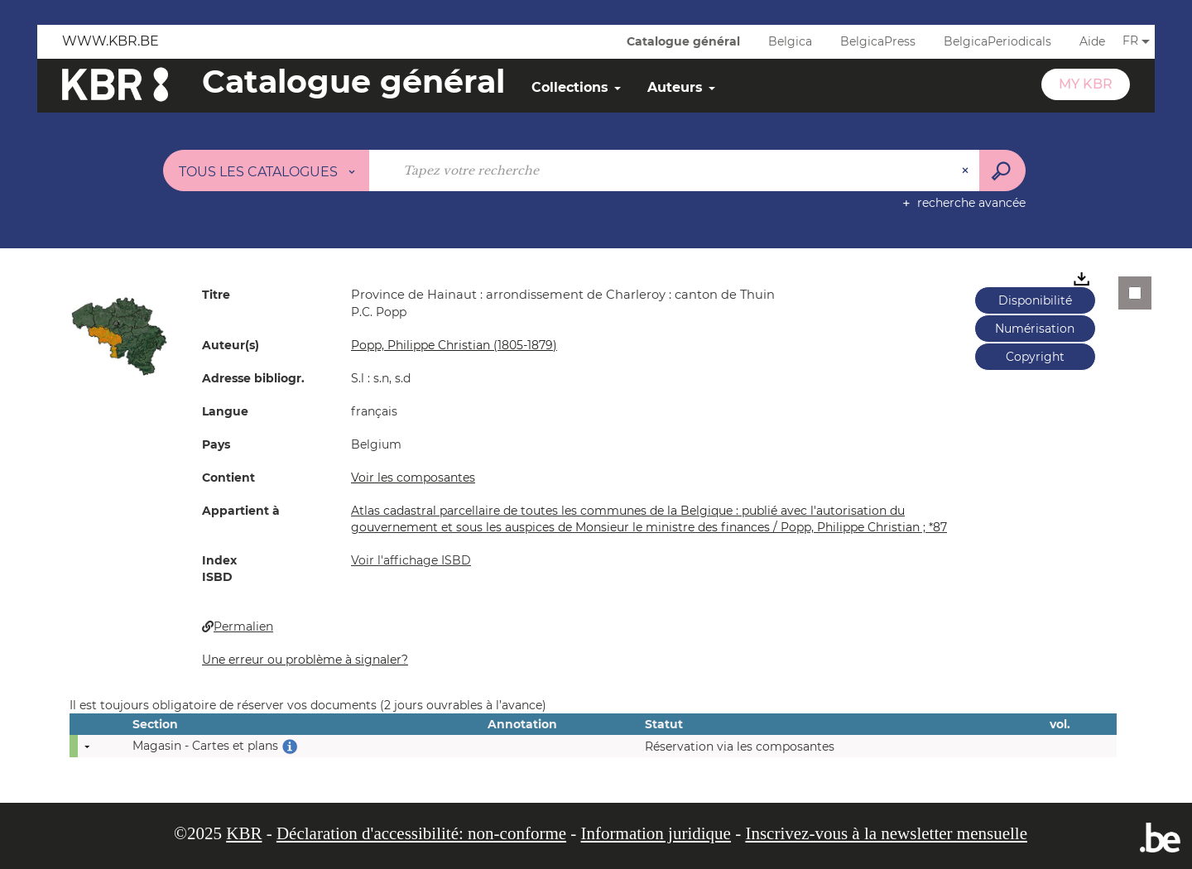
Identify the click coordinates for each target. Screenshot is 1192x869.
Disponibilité (1035, 300)
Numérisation (1034, 328)
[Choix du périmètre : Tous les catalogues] (266, 170)
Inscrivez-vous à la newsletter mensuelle (886, 833)
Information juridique (656, 833)
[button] (119, 335)
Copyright (1035, 356)
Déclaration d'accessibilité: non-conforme (421, 833)
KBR (244, 833)
